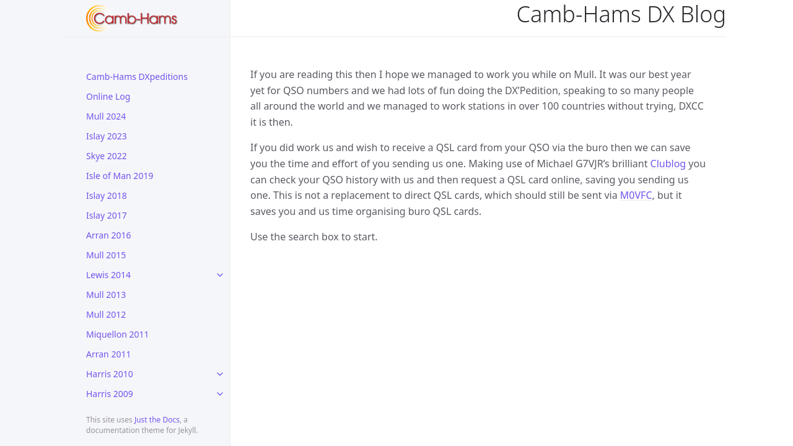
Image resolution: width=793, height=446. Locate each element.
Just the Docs (157, 419)
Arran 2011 (108, 354)
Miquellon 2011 (117, 334)
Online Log (108, 96)
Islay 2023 (106, 136)
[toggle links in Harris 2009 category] (220, 394)
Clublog (668, 163)
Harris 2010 (109, 374)
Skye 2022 (106, 156)
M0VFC (636, 195)
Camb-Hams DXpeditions (137, 76)
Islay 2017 (106, 215)
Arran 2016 (108, 235)
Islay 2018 (106, 195)
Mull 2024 (106, 116)
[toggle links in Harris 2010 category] (220, 374)
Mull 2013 (106, 294)
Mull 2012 (106, 314)
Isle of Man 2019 (119, 175)
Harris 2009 (109, 394)
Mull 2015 (106, 255)
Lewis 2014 (108, 275)
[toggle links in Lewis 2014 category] (220, 275)
